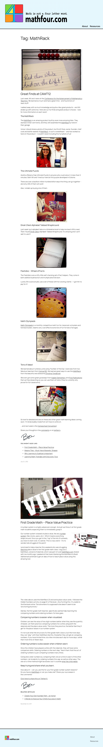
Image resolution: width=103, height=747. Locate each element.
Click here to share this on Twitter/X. (34, 678)
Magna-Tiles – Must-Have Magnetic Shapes (40, 450)
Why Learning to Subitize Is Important (38, 453)
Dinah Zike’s (34, 231)
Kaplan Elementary (58, 378)
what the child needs (69, 661)
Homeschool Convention (47, 426)
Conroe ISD (43, 371)
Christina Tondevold (52, 373)
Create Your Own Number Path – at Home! (40, 696)
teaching (24, 549)
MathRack (27, 120)
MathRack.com (67, 552)
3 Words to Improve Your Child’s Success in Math (42, 699)
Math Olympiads (27, 325)
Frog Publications (75, 378)
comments (45, 430)
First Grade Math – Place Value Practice (39, 447)
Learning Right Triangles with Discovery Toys (41, 456)
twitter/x (57, 430)
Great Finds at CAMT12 (36, 94)
